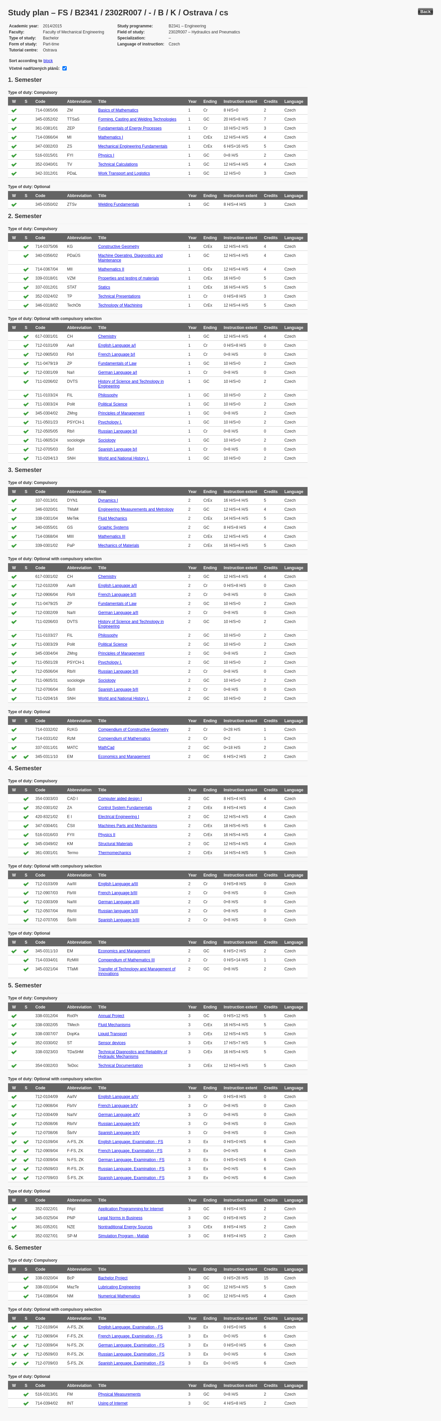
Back (425, 11)
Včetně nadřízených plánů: (34, 68)
